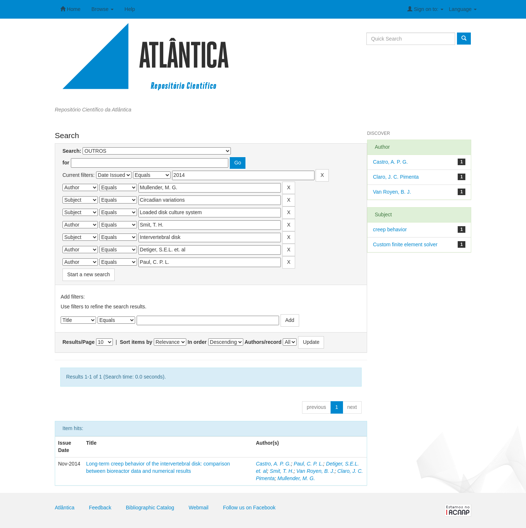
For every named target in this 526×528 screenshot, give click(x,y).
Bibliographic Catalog (150, 507)
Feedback (100, 507)
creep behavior (390, 229)
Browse (102, 9)
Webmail (199, 507)
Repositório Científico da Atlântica (93, 110)
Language (463, 9)
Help (130, 9)
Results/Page (78, 342)
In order (197, 342)
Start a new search (88, 274)
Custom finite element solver (405, 244)
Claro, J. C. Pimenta (396, 177)
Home (70, 9)
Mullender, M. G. (296, 478)
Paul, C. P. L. (308, 464)
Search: (71, 151)
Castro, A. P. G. (273, 464)
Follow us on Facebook (249, 507)
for (65, 163)
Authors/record (262, 342)
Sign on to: (425, 9)
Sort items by (136, 342)
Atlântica (65, 507)
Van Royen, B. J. (315, 471)
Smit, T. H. (282, 471)
